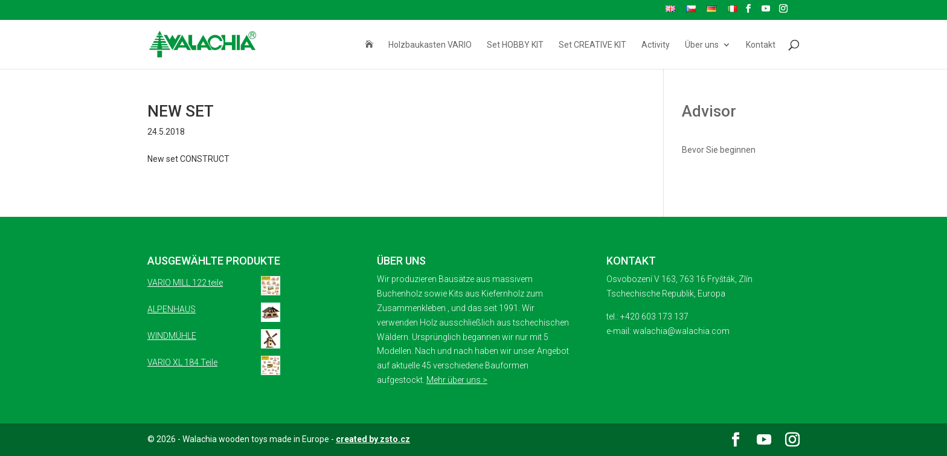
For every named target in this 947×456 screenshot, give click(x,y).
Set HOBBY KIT (515, 45)
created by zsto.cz (373, 439)
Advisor (709, 111)
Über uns (702, 45)
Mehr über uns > (456, 380)
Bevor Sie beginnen (719, 150)
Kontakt (760, 45)
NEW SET (180, 111)
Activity (655, 45)
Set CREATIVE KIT (592, 45)
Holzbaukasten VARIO (430, 45)
